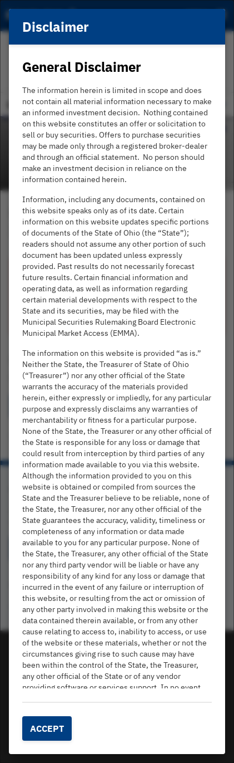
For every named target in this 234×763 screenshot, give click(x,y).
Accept (47, 728)
